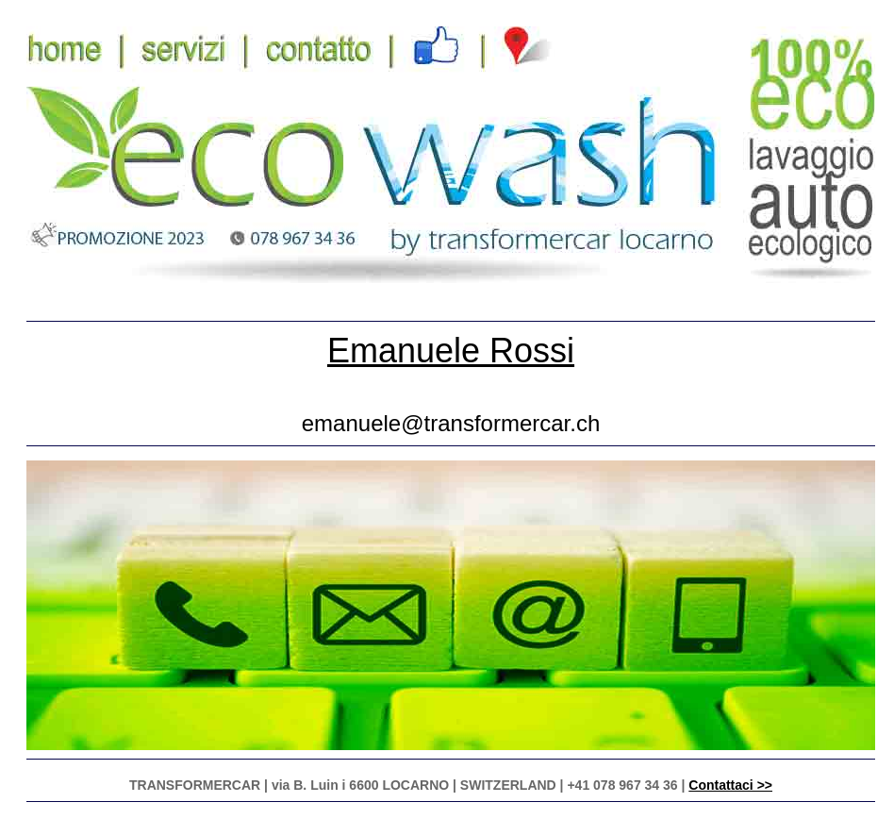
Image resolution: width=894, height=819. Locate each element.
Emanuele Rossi (450, 350)
